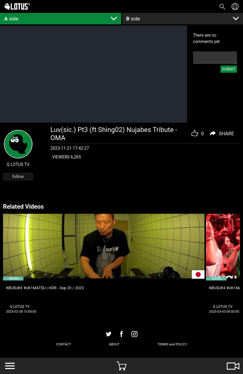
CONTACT (63, 344)
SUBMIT (228, 69)
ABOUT (114, 344)
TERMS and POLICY (172, 344)
